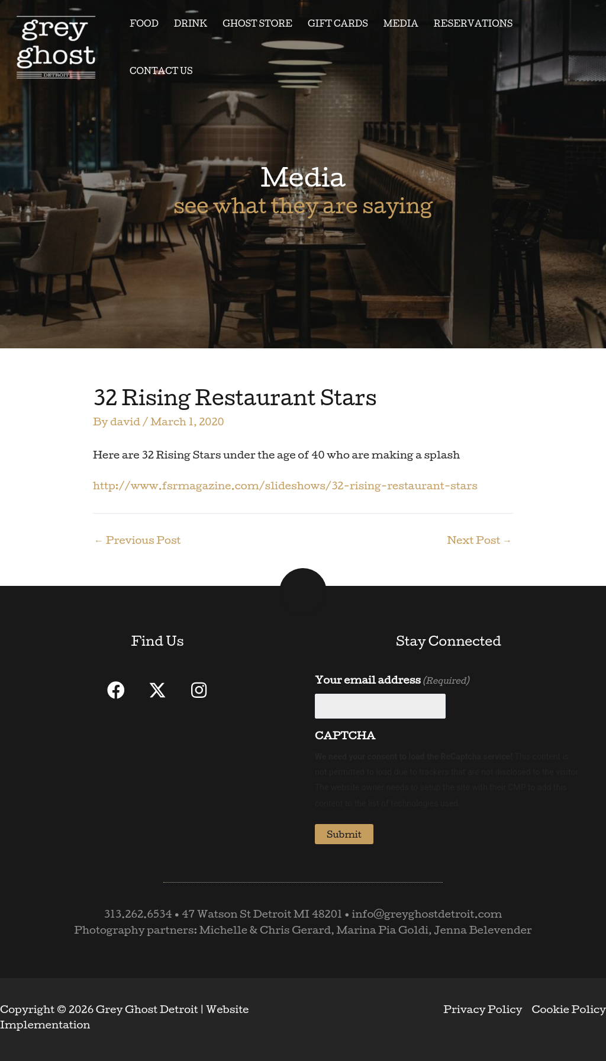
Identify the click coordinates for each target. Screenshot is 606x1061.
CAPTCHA (345, 735)
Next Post (479, 540)
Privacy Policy (482, 1009)
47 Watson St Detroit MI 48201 (262, 914)
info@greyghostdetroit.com (427, 914)
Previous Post (137, 540)
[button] (116, 690)
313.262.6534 (138, 914)
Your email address (392, 680)
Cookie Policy (568, 1009)
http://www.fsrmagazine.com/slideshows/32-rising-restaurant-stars (285, 485)
